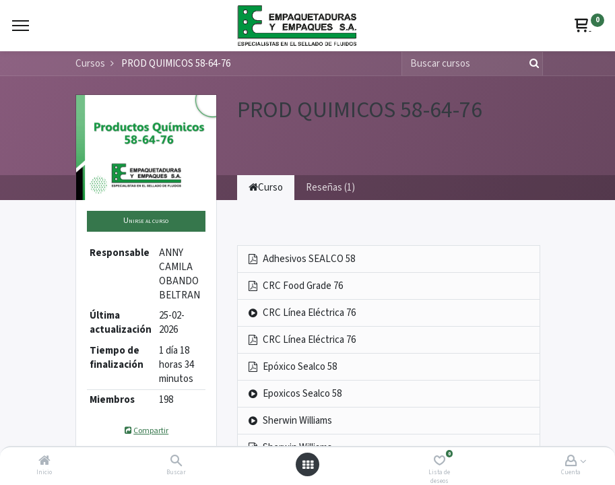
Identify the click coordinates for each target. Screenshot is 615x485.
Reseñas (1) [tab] (330, 188)
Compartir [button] (145, 431)
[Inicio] (44, 462)
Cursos (90, 64)
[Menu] (20, 25)
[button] (146, 221)
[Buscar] (176, 462)
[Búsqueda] (531, 63)
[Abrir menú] (307, 465)
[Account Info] (570, 462)
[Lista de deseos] (439, 462)
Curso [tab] (266, 188)
